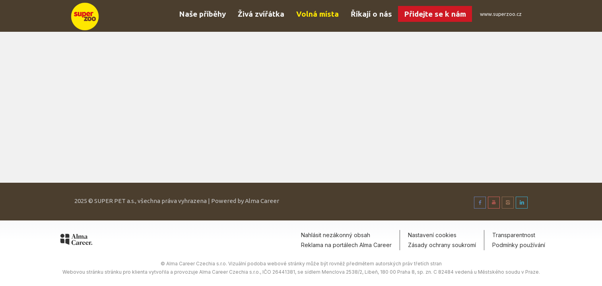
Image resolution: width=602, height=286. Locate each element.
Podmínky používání (518, 245)
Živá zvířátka (261, 14)
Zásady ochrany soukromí (442, 245)
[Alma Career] (76, 240)
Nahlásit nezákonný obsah (335, 235)
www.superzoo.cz (501, 14)
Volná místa (317, 14)
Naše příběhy (202, 14)
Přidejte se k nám (435, 14)
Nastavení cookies (432, 235)
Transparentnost (513, 235)
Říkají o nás (371, 14)
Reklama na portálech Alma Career (346, 245)
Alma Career (262, 200)
